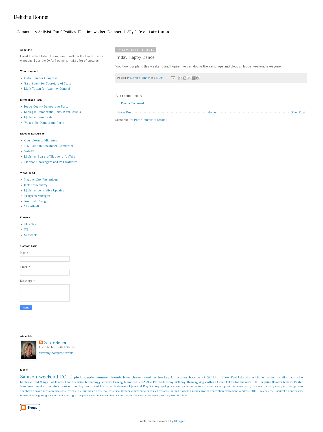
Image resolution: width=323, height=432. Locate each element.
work (202, 377)
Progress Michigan (37, 196)
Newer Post (124, 112)
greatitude (181, 395)
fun (217, 377)
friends (116, 377)
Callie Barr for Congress (40, 78)
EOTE (66, 377)
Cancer (125, 391)
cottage (210, 382)
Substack (30, 235)
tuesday (245, 382)
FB (26, 229)
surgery (106, 382)
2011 (210, 377)
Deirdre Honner (31, 17)
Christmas (179, 377)
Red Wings (41, 382)
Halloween (121, 386)
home (91, 391)
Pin (155, 382)
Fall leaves (56, 382)
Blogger (179, 421)
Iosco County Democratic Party (46, 106)
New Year (26, 386)
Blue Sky (30, 224)
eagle (185, 386)
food (192, 377)
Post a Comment (132, 103)
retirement (231, 391)
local (51, 391)
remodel (94, 395)
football (174, 391)
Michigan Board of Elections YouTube (49, 156)
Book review (265, 391)
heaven (37, 391)
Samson (28, 377)
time (117, 391)
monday (78, 386)
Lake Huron (246, 377)
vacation (282, 377)
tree (254, 386)
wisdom (175, 386)
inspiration (63, 395)
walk (261, 386)
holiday (288, 382)
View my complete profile (56, 353)
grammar (50, 395)
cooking (66, 386)
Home (212, 112)
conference (138, 391)
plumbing (185, 391)
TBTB (256, 382)
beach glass (158, 395)
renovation (217, 391)
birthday (180, 382)
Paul (234, 377)
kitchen (260, 377)
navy (99, 391)
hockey (163, 377)
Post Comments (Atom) (150, 120)
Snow (225, 377)
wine (300, 377)
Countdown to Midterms (40, 140)
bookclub (26, 395)
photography (84, 377)
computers (52, 386)
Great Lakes (225, 382)
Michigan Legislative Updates (44, 190)
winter (271, 377)
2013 (78, 391)
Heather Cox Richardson (41, 179)
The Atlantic (32, 206)
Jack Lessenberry (35, 185)
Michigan (26, 382)
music (240, 386)
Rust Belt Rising (35, 201)
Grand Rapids (214, 386)
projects (60, 391)
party (247, 386)
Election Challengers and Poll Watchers (51, 162)
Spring (165, 386)
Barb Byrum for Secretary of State (47, 83)
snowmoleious (109, 395)
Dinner (136, 377)
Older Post (298, 112)
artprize (266, 382)
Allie (149, 382)
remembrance (201, 391)
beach (69, 382)
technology (92, 382)
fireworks (163, 391)
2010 (254, 391)
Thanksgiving (195, 382)
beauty (39, 386)
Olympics (139, 395)
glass (41, 395)
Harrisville (280, 391)
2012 (142, 382)
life (192, 386)
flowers (277, 382)
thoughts (108, 391)
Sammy (154, 386)
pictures (199, 386)
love (126, 377)
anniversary (295, 391)
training (118, 382)
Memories (130, 382)
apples (147, 395)
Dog (292, 377)
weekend (48, 377)
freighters (170, 395)
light (73, 395)
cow (34, 395)
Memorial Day (138, 386)
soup (121, 395)
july (45, 391)
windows (244, 391)
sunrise (79, 382)
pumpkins (83, 395)
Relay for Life (283, 386)
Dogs (109, 386)
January (269, 386)
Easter (298, 382)
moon (88, 386)
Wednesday (165, 382)
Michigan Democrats (38, 117)
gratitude (230, 386)
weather (150, 377)
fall (237, 382)
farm (84, 391)
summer (102, 377)
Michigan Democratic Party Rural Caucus (52, 112)
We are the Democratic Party (44, 122)
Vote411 (29, 151)
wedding (98, 386)
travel (70, 391)
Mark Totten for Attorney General (47, 88)
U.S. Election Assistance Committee (49, 146)
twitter (129, 395)
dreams (151, 391)
